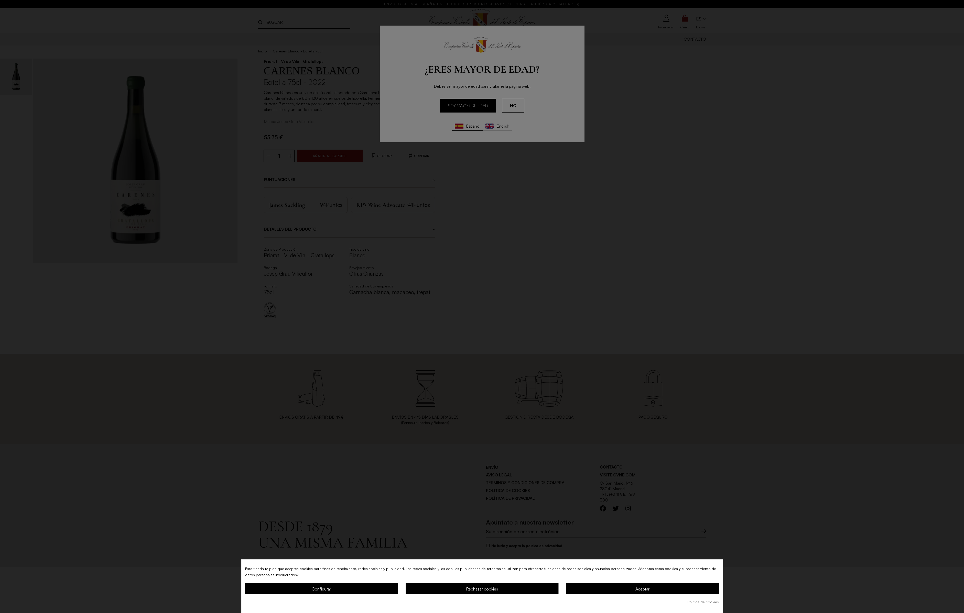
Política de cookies (703, 602)
